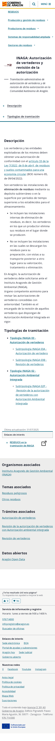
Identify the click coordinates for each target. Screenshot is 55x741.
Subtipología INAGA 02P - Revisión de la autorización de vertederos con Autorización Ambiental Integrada (32, 394)
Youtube (26, 669)
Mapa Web (8, 695)
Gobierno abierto (11, 657)
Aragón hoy (8, 652)
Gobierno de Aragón (13, 710)
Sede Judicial (25, 652)
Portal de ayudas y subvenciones (19, 647)
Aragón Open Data (13, 559)
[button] (34, 4)
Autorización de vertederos (19, 517)
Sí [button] (6, 600)
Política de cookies (12, 682)
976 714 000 (8, 717)
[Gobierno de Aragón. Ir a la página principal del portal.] (12, 4)
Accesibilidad (8, 691)
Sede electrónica (11, 643)
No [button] (16, 600)
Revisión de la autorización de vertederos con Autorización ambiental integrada (27, 528)
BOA (26, 643)
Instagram (40, 669)
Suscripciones (9, 700)
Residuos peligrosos (14, 493)
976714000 (8, 619)
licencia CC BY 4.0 (36, 707)
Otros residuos (11, 499)
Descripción (14, 105)
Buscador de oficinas (13, 628)
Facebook (13, 669)
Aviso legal (7, 677)
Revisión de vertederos (16, 538)
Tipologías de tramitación (23, 116)
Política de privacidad (13, 686)
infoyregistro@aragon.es (15, 624)
